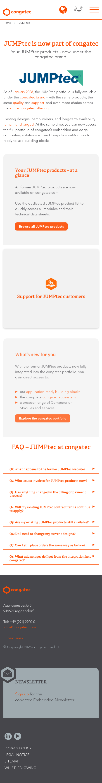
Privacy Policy (18, 748)
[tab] (51, 469)
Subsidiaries (13, 638)
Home (7, 22)
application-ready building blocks (53, 392)
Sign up (22, 694)
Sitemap (12, 761)
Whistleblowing (20, 768)
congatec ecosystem (59, 398)
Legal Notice (17, 755)
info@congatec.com (19, 627)
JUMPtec (24, 22)
